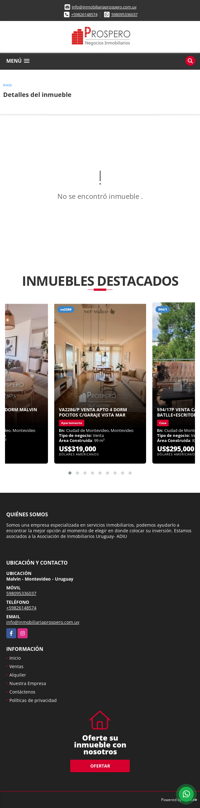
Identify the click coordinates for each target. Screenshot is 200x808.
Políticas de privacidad (33, 700)
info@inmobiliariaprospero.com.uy (104, 7)
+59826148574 (84, 14)
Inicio (7, 84)
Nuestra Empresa (27, 683)
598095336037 (124, 14)
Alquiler (17, 675)
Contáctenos (22, 692)
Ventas (16, 666)
